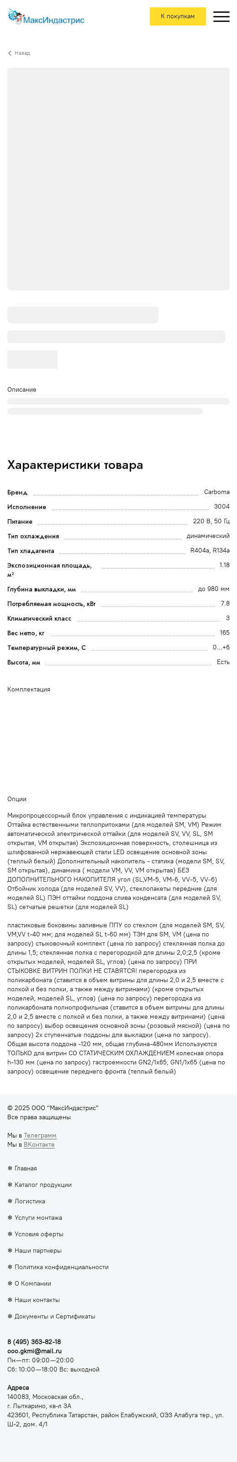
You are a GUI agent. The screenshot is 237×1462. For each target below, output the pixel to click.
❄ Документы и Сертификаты (51, 1316)
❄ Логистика (26, 1201)
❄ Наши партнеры (34, 1251)
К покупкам (178, 16)
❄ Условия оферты (35, 1234)
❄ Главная (22, 1168)
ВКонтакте (39, 1144)
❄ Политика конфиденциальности (58, 1267)
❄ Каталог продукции (39, 1185)
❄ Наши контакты (33, 1300)
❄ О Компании (29, 1283)
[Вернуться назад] (118, 53)
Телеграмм (40, 1135)
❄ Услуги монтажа (34, 1218)
